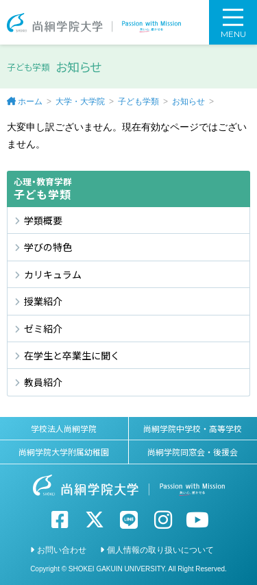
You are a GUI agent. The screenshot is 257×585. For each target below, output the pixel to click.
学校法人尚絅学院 (64, 428)
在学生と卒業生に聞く (72, 355)
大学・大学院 (80, 101)
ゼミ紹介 (43, 328)
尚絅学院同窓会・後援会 (192, 451)
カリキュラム (53, 274)
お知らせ (188, 101)
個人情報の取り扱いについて (160, 550)
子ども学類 (138, 101)
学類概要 (43, 220)
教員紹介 (43, 382)
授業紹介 (43, 301)
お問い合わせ (61, 550)
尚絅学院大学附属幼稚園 (64, 451)
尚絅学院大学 (94, 22)
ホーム (30, 101)
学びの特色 (48, 247)
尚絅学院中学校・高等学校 (192, 428)
